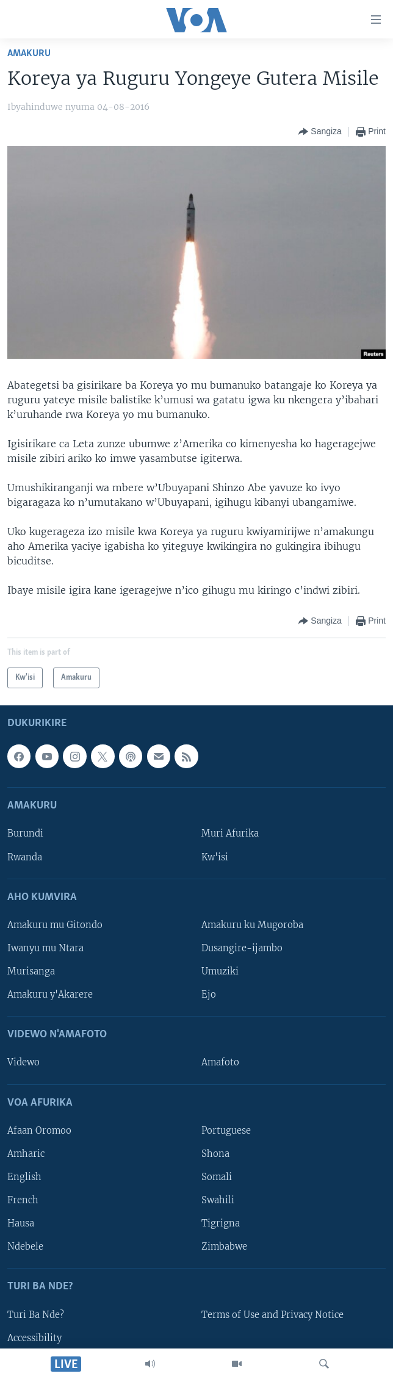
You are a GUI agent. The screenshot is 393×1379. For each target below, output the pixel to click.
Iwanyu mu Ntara (45, 948)
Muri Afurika (230, 834)
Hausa (20, 1224)
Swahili (217, 1200)
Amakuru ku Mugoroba (252, 925)
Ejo (208, 995)
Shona (215, 1153)
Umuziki (220, 971)
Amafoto (220, 1062)
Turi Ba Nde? (35, 1314)
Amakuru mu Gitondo (55, 925)
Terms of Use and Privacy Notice (272, 1314)
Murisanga (31, 971)
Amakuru (29, 53)
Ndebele (25, 1247)
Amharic (26, 1153)
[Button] (320, 131)
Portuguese (226, 1130)
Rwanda (24, 857)
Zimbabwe (224, 1247)
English (24, 1177)
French (22, 1200)
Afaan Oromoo (39, 1130)
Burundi (25, 834)
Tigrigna (220, 1224)
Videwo (23, 1062)
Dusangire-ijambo (242, 948)
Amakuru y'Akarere (50, 995)
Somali (216, 1177)
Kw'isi (214, 857)
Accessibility (34, 1338)
